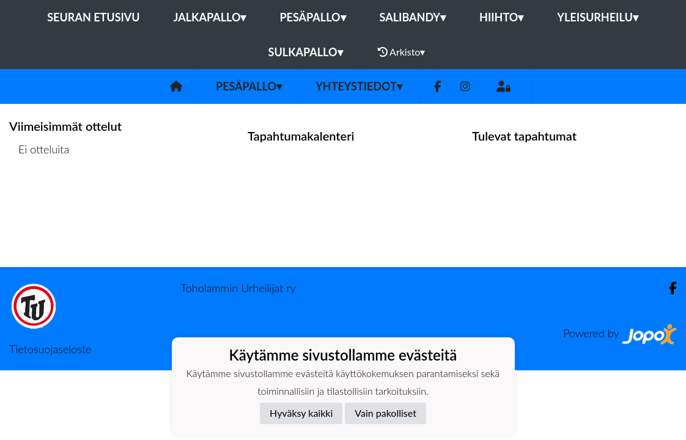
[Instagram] (465, 86)
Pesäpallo (312, 17)
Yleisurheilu (597, 17)
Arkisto (402, 52)
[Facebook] (437, 86)
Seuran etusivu (93, 17)
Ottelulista (39, 196)
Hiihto (501, 17)
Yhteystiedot (358, 86)
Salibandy (413, 17)
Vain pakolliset (385, 413)
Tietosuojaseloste (50, 349)
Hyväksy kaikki (301, 413)
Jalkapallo (210, 17)
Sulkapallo (305, 52)
